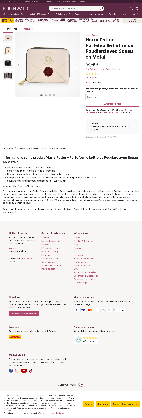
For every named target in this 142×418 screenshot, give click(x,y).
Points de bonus (48, 269)
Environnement (81, 262)
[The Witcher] (106, 20)
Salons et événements (84, 258)
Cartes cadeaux (48, 262)
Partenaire (78, 255)
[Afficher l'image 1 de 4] (41, 95)
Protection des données (85, 272)
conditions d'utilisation (112, 112)
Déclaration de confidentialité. (51, 413)
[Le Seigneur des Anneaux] (30, 20)
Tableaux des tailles (50, 258)
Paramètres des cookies (85, 279)
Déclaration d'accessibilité (86, 276)
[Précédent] (18, 65)
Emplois (77, 248)
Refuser (89, 404)
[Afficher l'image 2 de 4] (46, 95)
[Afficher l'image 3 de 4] (50, 95)
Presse (77, 251)
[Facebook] (11, 370)
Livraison (45, 244)
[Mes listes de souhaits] (126, 8)
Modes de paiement (50, 241)
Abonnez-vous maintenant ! (24, 313)
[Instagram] (17, 370)
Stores (77, 237)
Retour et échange (50, 251)
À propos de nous (82, 265)
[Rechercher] (101, 8)
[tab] (8, 148)
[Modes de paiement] (103, 310)
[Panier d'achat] (136, 8)
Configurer (102, 404)
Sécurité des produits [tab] (58, 148)
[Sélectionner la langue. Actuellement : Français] (136, 1)
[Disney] (53, 20)
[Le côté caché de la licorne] (81, 385)
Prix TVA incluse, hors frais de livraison (103, 69)
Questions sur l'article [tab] (36, 148)
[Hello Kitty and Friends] (62, 20)
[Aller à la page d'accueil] (16, 8)
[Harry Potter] (7, 20)
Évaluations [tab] (20, 148)
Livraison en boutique (51, 265)
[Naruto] (42, 20)
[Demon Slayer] (94, 20)
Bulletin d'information (83, 241)
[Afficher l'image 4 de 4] (54, 95)
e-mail (12, 248)
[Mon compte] (131, 8)
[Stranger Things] (84, 20)
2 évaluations (92, 77)
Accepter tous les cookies (125, 404)
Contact (45, 237)
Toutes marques (133, 20)
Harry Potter (92, 35)
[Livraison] (38, 337)
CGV (76, 269)
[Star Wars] (19, 20)
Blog (76, 244)
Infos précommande (50, 248)
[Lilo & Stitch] (117, 20)
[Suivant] (76, 65)
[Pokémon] (72, 20)
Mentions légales (81, 283)
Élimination (46, 255)
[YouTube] (24, 370)
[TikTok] (31, 370)
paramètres (9, 411)
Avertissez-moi (112, 103)
